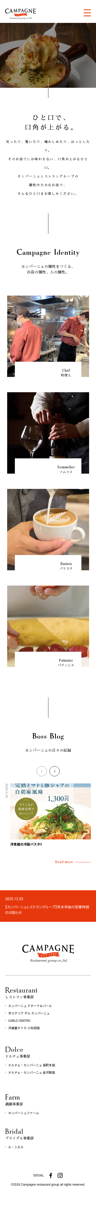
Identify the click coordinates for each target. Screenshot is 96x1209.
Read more (64, 862)
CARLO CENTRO (19, 1021)
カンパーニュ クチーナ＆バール (30, 1006)
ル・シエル (16, 1147)
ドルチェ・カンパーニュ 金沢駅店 (31, 1072)
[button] (42, 771)
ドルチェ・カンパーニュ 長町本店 (31, 1065)
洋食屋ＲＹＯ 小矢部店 (24, 1028)
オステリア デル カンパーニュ (29, 1013)
